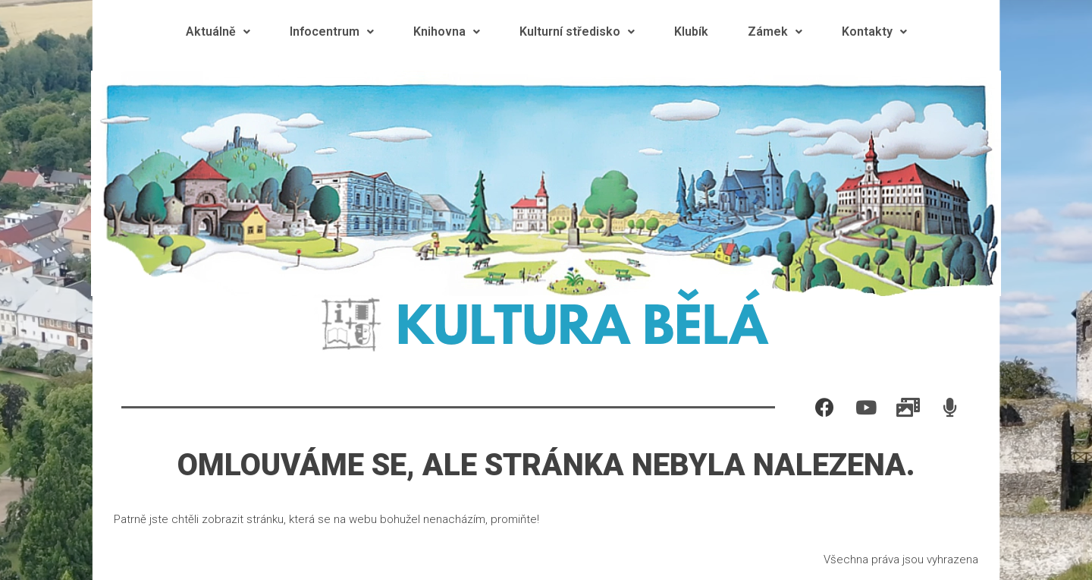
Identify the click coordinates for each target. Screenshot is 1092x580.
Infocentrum (332, 31)
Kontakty (874, 31)
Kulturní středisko (577, 31)
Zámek (775, 31)
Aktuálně (218, 31)
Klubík (691, 31)
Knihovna (446, 31)
